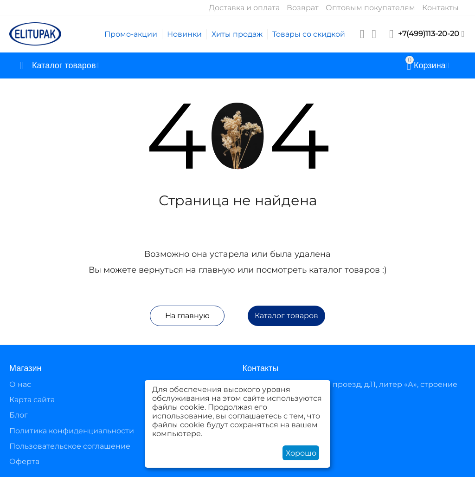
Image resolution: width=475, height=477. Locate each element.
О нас (20, 384)
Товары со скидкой (308, 34)
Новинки (184, 34)
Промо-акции (130, 34)
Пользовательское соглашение (69, 446)
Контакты (440, 7)
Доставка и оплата (244, 7)
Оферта (24, 461)
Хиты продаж (237, 34)
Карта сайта (32, 399)
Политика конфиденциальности (71, 430)
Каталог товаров (286, 315)
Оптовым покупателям (370, 7)
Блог (18, 415)
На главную (187, 315)
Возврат (303, 7)
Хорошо (301, 453)
